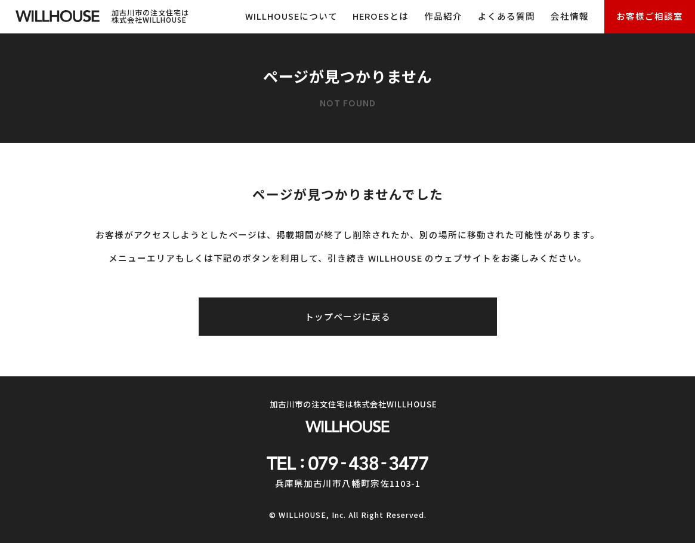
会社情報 (570, 16)
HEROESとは (381, 16)
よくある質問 (506, 16)
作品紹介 (443, 16)
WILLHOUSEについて (291, 16)
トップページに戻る (348, 316)
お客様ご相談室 (649, 16)
